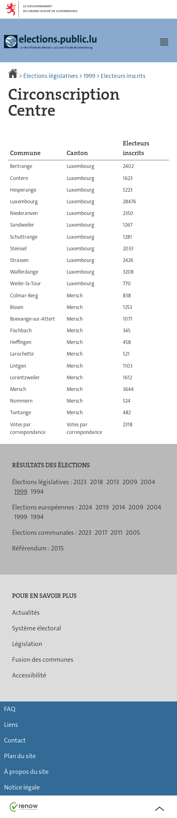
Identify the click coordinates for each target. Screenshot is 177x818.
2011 (116, 532)
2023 (80, 482)
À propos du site (26, 771)
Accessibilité (29, 675)
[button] (164, 42)
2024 (85, 507)
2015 (57, 548)
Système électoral (36, 628)
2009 (129, 482)
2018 (96, 482)
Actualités (26, 612)
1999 (89, 76)
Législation (27, 644)
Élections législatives (50, 76)
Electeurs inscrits (123, 76)
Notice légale (22, 787)
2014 (118, 507)
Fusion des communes (42, 659)
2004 (147, 482)
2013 (112, 482)
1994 (37, 491)
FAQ (9, 709)
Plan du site (20, 756)
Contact (15, 740)
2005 (133, 532)
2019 (102, 507)
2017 (101, 532)
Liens (11, 724)
